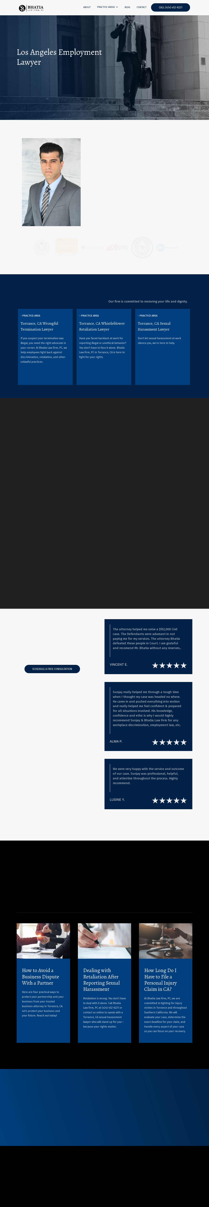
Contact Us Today (36, 79)
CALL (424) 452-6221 (170, 7)
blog (127, 7)
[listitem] (45, 347)
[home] (31, 8)
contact (141, 7)
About (87, 7)
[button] (107, 7)
